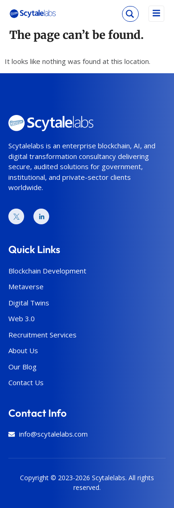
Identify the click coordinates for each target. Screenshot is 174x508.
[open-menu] (156, 14)
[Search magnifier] (129, 13)
